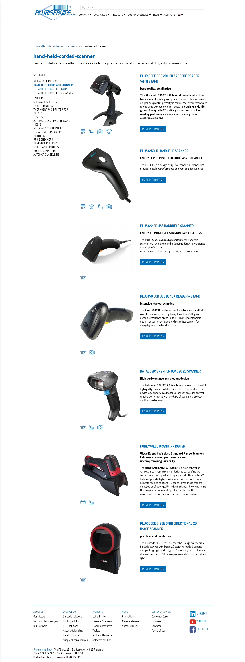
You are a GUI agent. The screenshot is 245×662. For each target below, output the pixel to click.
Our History (39, 616)
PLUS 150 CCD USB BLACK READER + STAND (170, 296)
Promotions (128, 616)
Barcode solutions (72, 616)
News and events (131, 621)
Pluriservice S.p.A (42, 649)
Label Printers (43, 105)
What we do (100, 14)
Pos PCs (38, 117)
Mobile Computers (102, 625)
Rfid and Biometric (45, 81)
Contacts (169, 14)
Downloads (157, 621)
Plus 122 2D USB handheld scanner (167, 226)
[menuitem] (179, 15)
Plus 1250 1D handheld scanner (164, 151)
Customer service (138, 14)
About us (38, 611)
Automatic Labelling (46, 154)
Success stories (130, 625)
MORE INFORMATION (153, 129)
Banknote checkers (45, 143)
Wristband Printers (46, 147)
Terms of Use (158, 630)
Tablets (38, 98)
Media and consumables (48, 128)
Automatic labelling (73, 630)
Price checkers (43, 139)
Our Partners (40, 625)
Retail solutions (71, 635)
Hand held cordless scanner (55, 93)
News (156, 14)
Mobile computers (44, 150)
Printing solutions (72, 621)
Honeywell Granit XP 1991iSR (162, 446)
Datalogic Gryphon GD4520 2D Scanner (170, 371)
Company (84, 14)
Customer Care (160, 616)
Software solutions (45, 102)
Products (117, 14)
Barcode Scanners (102, 621)
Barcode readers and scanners (58, 46)
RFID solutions (70, 625)
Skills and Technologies (45, 621)
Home (36, 46)
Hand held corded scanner (53, 89)
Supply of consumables (75, 640)
